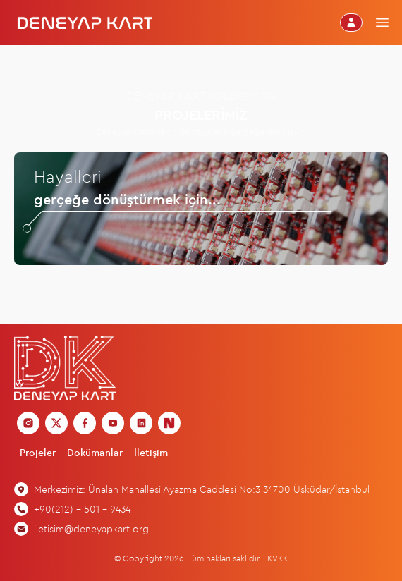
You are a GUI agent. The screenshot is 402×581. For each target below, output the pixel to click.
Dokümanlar (95, 452)
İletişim (151, 452)
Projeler (38, 452)
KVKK (277, 558)
